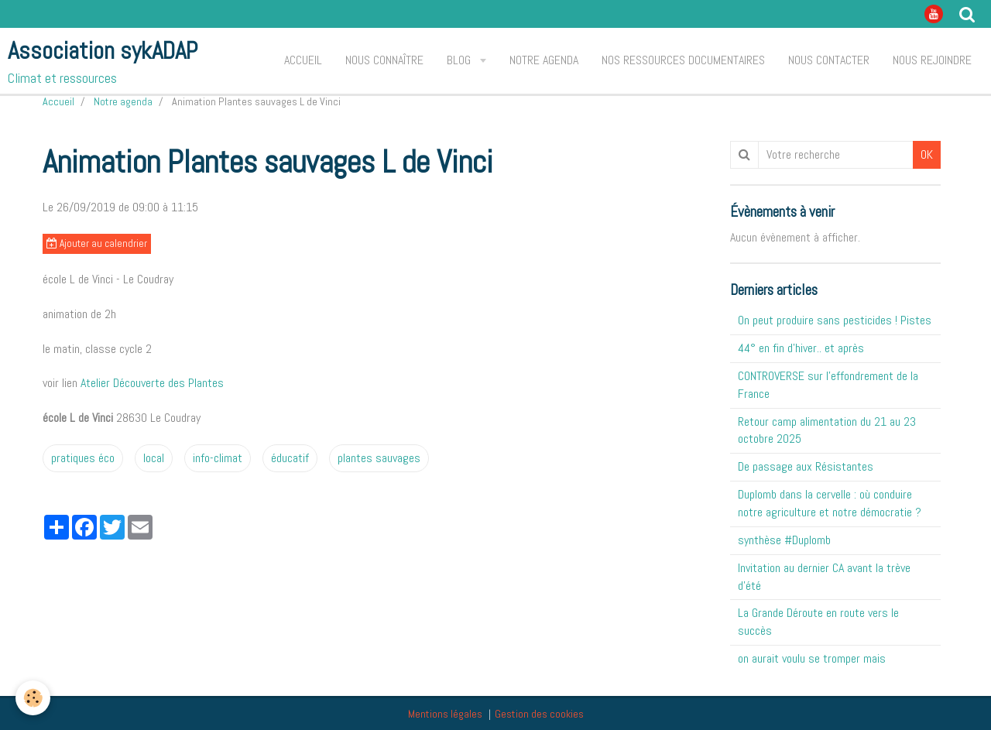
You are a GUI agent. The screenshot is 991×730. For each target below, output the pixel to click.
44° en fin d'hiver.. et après (801, 348)
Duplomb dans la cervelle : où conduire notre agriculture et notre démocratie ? (829, 503)
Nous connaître (384, 60)
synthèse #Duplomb (784, 540)
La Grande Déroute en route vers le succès (818, 622)
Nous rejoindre (932, 60)
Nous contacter (828, 60)
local (153, 458)
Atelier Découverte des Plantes (152, 383)
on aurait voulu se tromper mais (812, 658)
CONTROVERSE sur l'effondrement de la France (828, 385)
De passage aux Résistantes (805, 466)
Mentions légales (445, 714)
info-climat (217, 458)
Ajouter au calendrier (96, 243)
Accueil (303, 60)
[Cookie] (32, 697)
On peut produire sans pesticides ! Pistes (834, 320)
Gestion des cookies (539, 714)
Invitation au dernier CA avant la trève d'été (824, 577)
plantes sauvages (379, 458)
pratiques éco (83, 458)
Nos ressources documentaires (683, 60)
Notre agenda (543, 60)
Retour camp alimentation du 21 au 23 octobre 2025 (827, 430)
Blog (460, 60)
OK (927, 154)
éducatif (290, 458)
